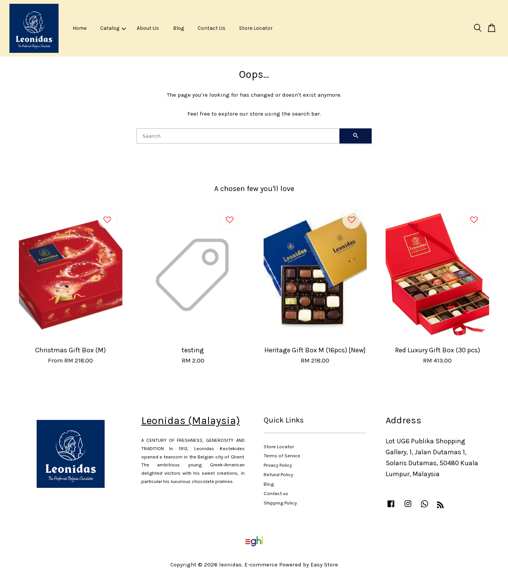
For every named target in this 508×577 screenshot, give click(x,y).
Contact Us (211, 28)
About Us (148, 28)
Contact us (276, 493)
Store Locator (256, 28)
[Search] (238, 135)
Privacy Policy (278, 465)
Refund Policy (278, 474)
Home (79, 28)
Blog (178, 28)
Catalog (113, 28)
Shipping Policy (280, 503)
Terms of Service (282, 455)
